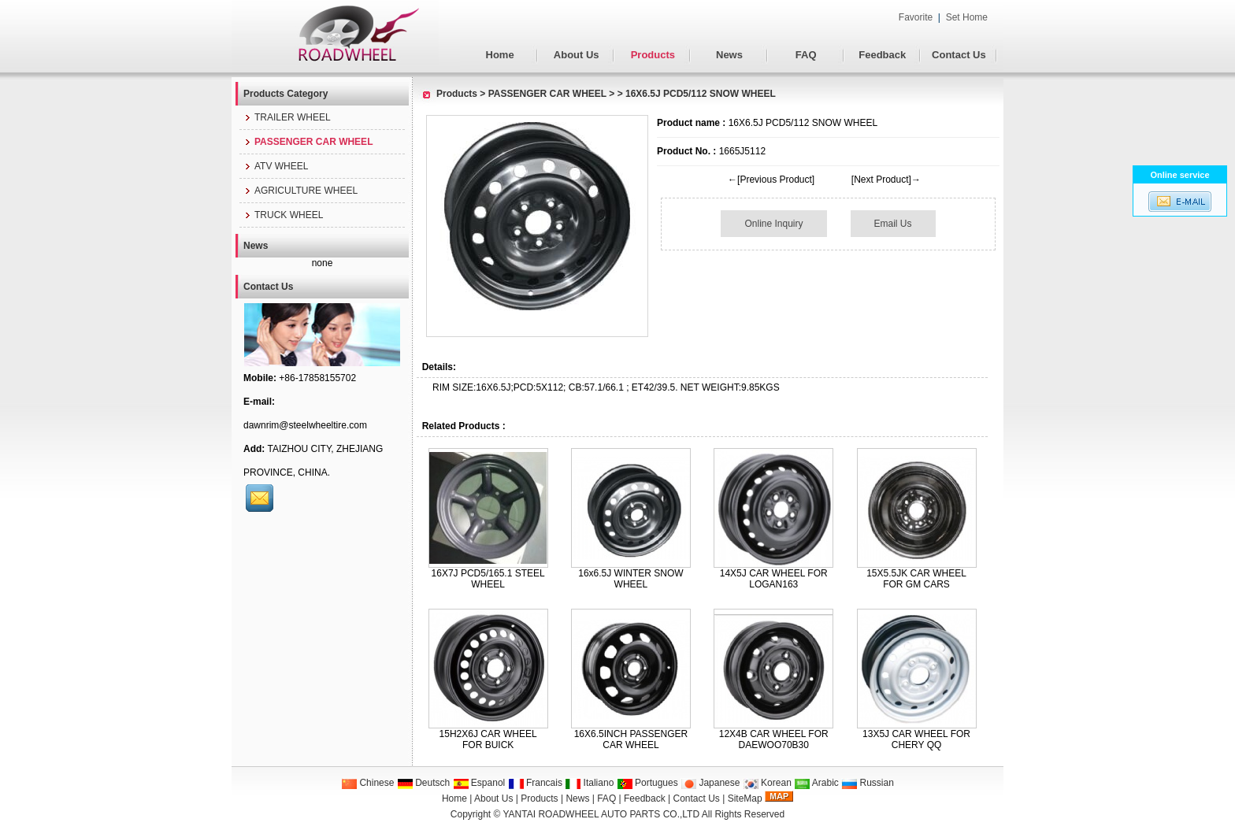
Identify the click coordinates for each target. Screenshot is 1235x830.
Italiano (589, 782)
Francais (535, 782)
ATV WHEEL (275, 166)
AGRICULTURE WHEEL (300, 190)
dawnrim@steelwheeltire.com (305, 425)
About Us (576, 55)
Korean (767, 782)
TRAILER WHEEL (287, 117)
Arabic (816, 782)
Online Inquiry (773, 223)
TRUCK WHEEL (283, 214)
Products (653, 55)
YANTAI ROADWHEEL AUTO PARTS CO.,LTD (601, 814)
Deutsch (423, 782)
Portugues (647, 782)
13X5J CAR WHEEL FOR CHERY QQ (916, 739)
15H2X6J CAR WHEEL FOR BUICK (488, 739)
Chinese (367, 782)
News (729, 55)
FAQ (806, 55)
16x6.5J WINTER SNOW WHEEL (630, 579)
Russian (867, 782)
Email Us (893, 223)
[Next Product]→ (886, 179)
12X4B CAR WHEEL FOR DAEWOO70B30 (774, 739)
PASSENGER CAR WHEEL (547, 93)
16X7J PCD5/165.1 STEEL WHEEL (488, 579)
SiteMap (745, 798)
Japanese (710, 782)
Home (500, 55)
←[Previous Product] (771, 179)
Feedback (882, 55)
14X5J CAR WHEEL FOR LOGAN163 (774, 579)
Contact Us (959, 55)
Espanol (479, 782)
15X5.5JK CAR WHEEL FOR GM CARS (916, 579)
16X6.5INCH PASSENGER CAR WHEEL (631, 739)
